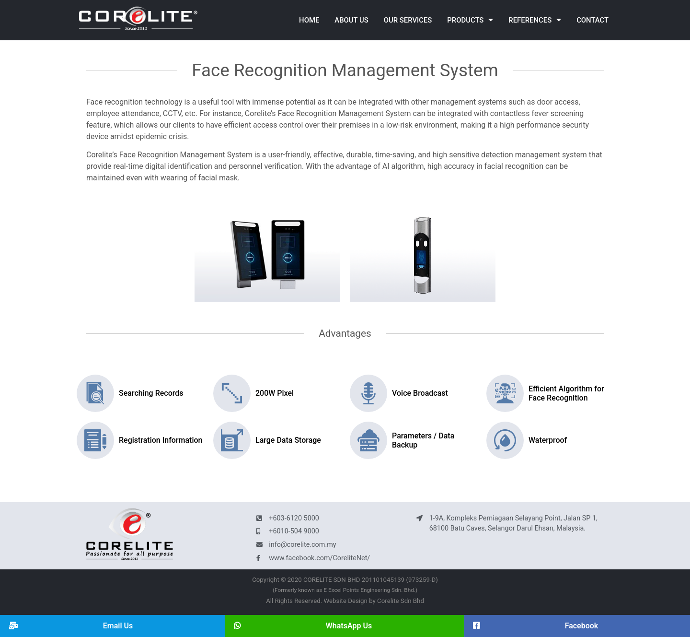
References (534, 20)
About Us (351, 20)
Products (470, 20)
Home (309, 20)
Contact (592, 20)
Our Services (408, 20)
